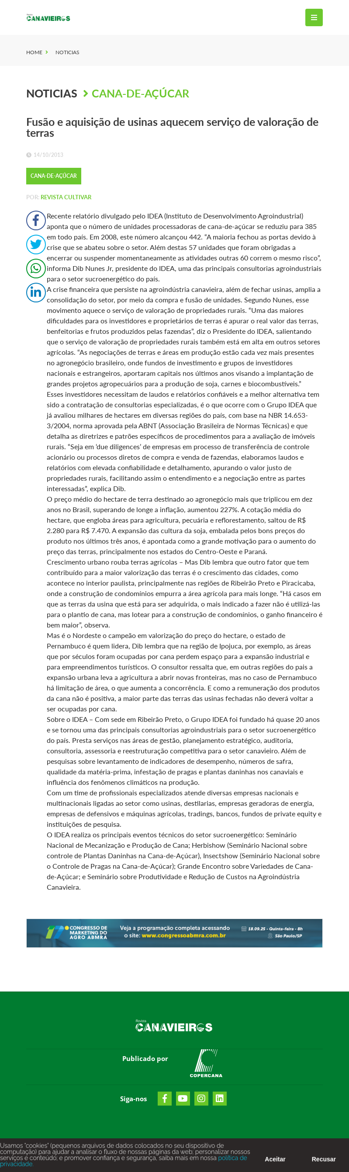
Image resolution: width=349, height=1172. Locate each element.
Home (34, 52)
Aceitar (275, 1161)
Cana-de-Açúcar (140, 93)
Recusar (324, 1161)
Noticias (67, 52)
